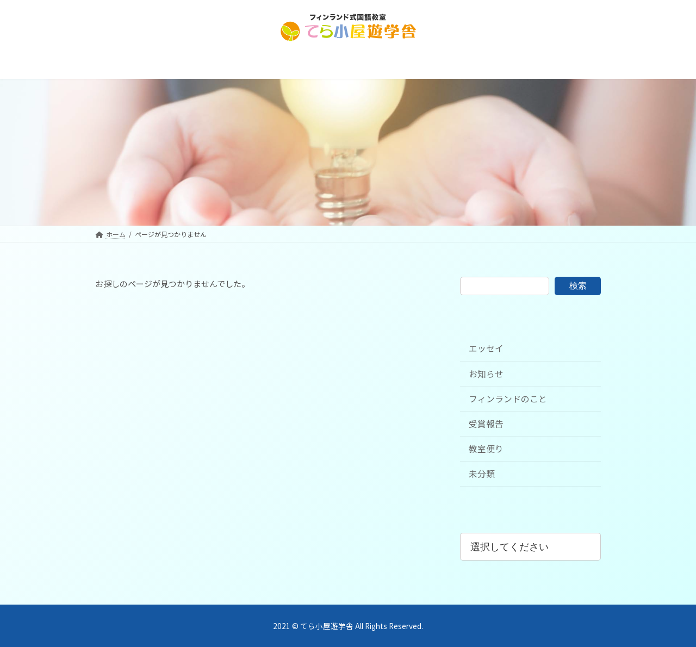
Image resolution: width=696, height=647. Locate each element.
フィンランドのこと (508, 399)
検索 (578, 285)
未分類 (482, 474)
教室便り (486, 449)
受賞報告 (486, 424)
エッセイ (486, 349)
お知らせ (486, 374)
